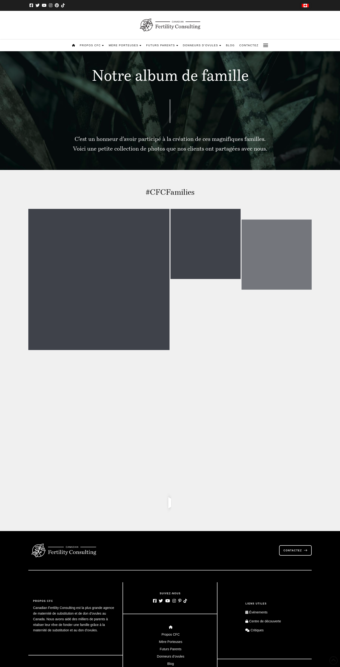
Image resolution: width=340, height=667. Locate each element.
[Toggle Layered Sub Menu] (170, 563)
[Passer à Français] (270, 624)
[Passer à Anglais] (305, 6)
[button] (266, 45)
